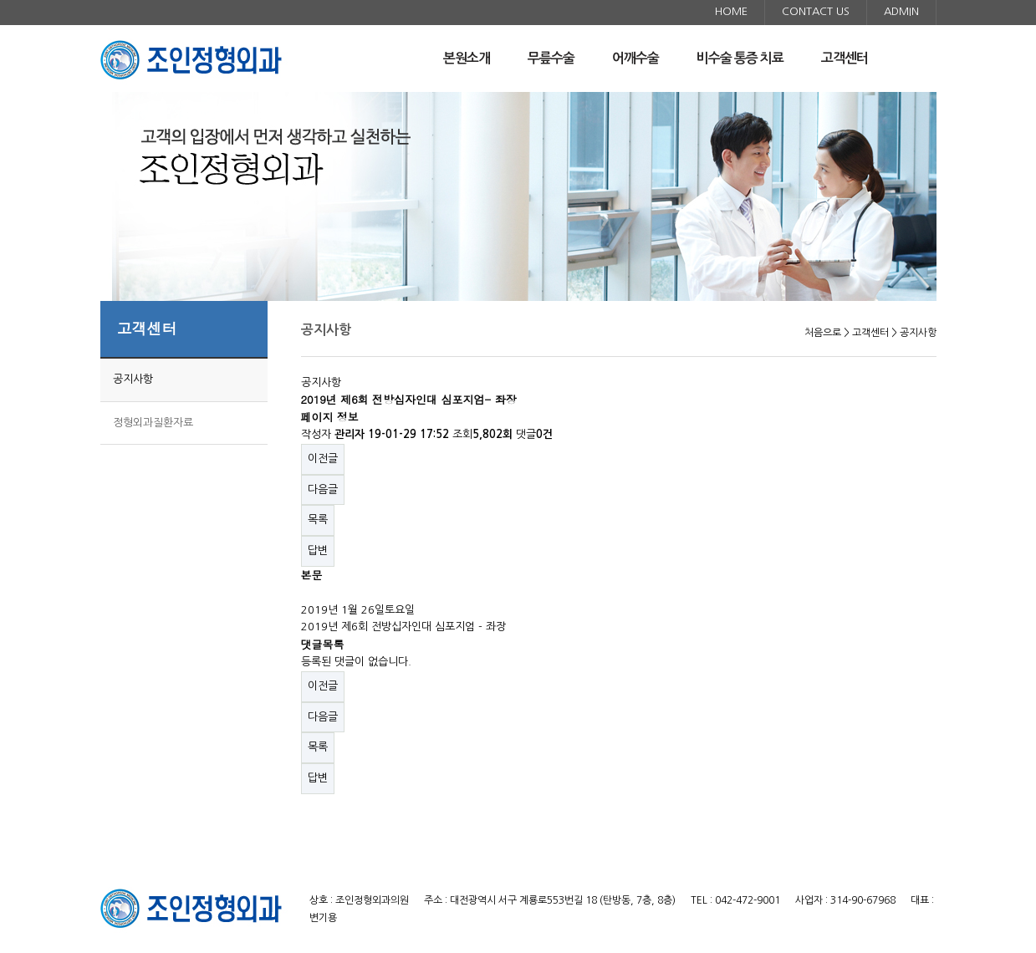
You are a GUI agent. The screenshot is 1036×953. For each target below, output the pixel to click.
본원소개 (466, 58)
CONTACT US (816, 11)
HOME (731, 11)
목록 (318, 519)
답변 (318, 550)
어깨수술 (635, 58)
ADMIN (901, 11)
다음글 (323, 489)
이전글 (323, 458)
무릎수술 (551, 58)
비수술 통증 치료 (740, 58)
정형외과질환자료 (153, 422)
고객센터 (844, 58)
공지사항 (133, 379)
